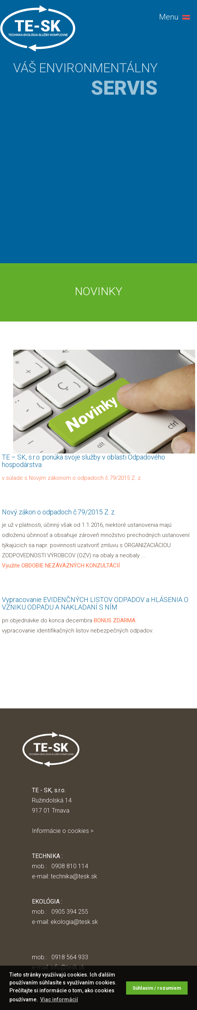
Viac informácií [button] (59, 999)
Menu (169, 16)
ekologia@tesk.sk (74, 921)
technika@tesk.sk (74, 876)
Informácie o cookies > (62, 830)
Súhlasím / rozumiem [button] (156, 988)
